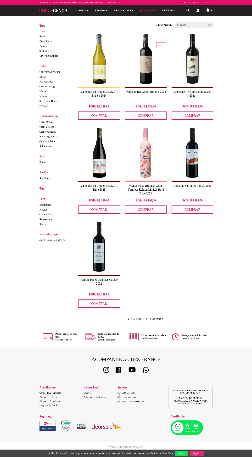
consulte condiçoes (64, 340)
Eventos (168, 10)
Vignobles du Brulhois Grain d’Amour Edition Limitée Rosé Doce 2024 (146, 189)
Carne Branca (46, 122)
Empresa (87, 393)
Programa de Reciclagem (95, 397)
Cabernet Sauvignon (50, 71)
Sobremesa (45, 146)
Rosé (42, 36)
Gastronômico (46, 214)
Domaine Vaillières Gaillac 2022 (193, 185)
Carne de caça (46, 126)
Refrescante (45, 219)
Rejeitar (196, 453)
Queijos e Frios (47, 141)
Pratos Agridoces (48, 136)
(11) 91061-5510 (127, 397)
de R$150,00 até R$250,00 (52, 240)
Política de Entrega (48, 397)
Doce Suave (45, 41)
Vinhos (81, 10)
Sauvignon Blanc (48, 101)
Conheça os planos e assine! (197, 2)
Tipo (42, 25)
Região (100, 10)
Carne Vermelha (47, 131)
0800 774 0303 (129, 393)
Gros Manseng (47, 86)
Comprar (99, 115)
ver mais (43, 106)
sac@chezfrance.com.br (131, 401)
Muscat (43, 96)
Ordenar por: (164, 25)
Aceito (182, 453)
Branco (43, 46)
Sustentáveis (45, 51)
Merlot (43, 91)
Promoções (122, 10)
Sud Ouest (44, 178)
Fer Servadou (46, 81)
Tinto (42, 31)
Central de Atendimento (50, 393)
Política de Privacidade (49, 401)
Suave (42, 224)
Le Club (146, 10)
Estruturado (45, 204)
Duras (42, 76)
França (43, 162)
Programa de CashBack (50, 405)
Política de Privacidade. (162, 453)
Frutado (43, 209)
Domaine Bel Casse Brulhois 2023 (146, 91)
